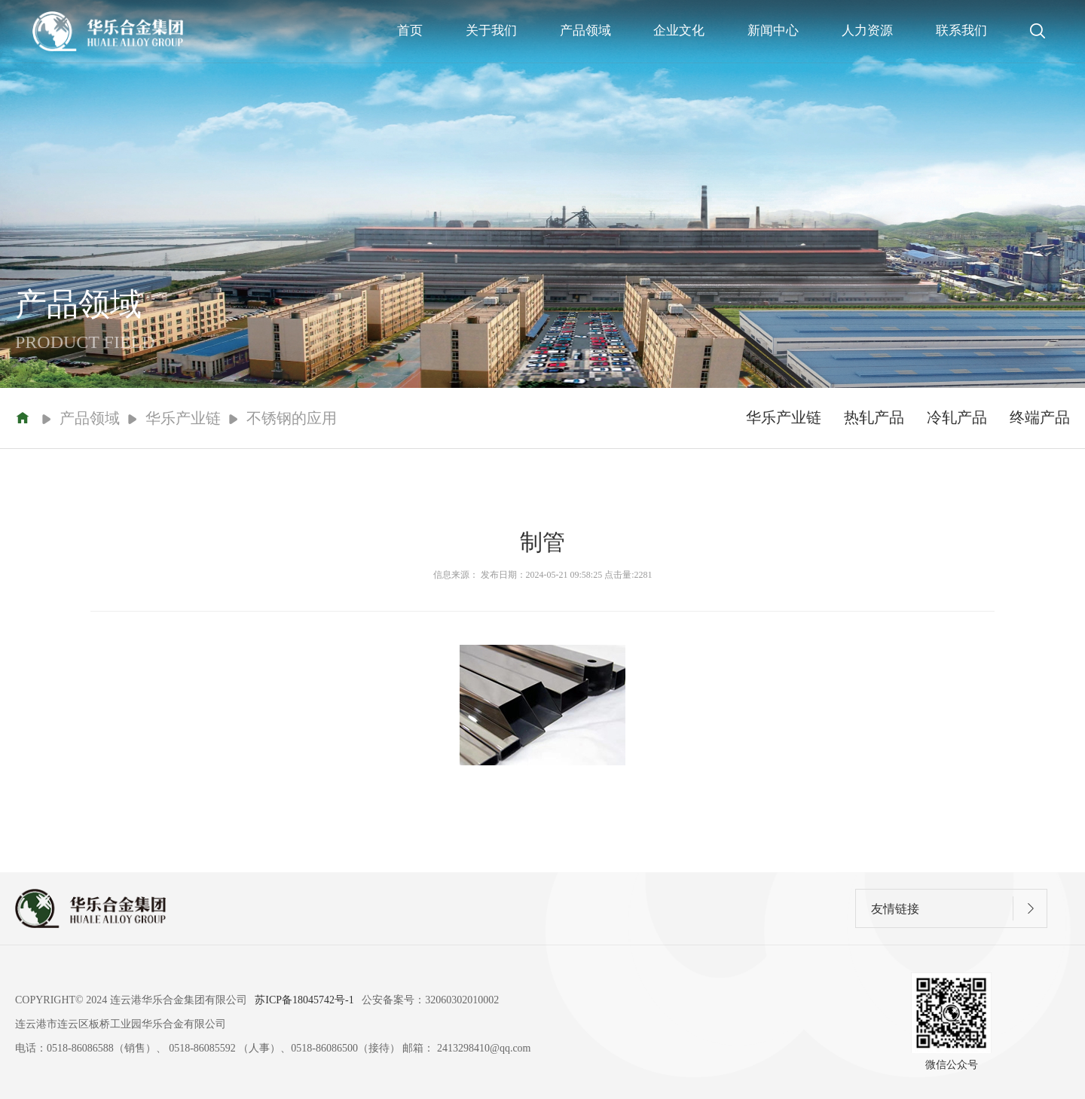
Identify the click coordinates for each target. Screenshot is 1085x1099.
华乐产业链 (783, 417)
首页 (410, 30)
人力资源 (867, 30)
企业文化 (678, 30)
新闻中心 (773, 30)
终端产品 (1040, 417)
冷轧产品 (957, 417)
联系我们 (961, 30)
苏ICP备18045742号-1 (304, 1000)
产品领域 (585, 30)
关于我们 (491, 30)
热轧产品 (874, 417)
